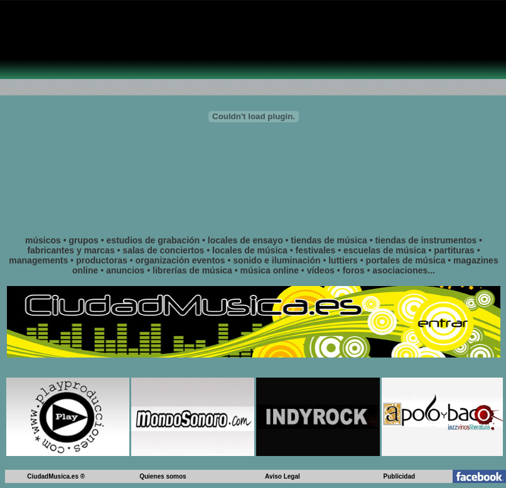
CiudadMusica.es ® (56, 476)
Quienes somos (162, 476)
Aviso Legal (282, 476)
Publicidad (400, 476)
